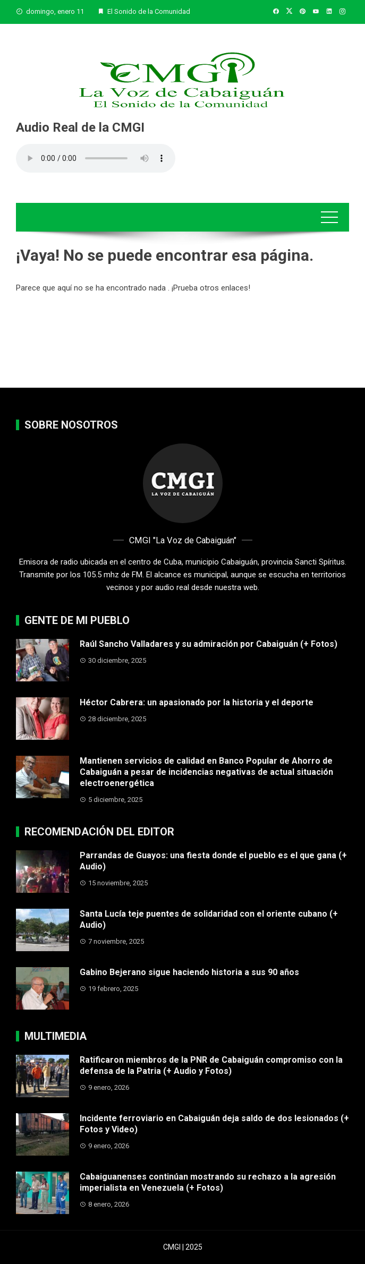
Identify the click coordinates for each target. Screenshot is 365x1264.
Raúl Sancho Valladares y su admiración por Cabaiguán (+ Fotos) (208, 644)
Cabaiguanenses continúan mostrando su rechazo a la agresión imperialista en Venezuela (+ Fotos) (208, 1182)
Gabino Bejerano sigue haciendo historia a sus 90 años (189, 972)
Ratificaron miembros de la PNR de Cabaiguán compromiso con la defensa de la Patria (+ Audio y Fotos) (211, 1065)
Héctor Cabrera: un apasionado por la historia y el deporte (196, 702)
